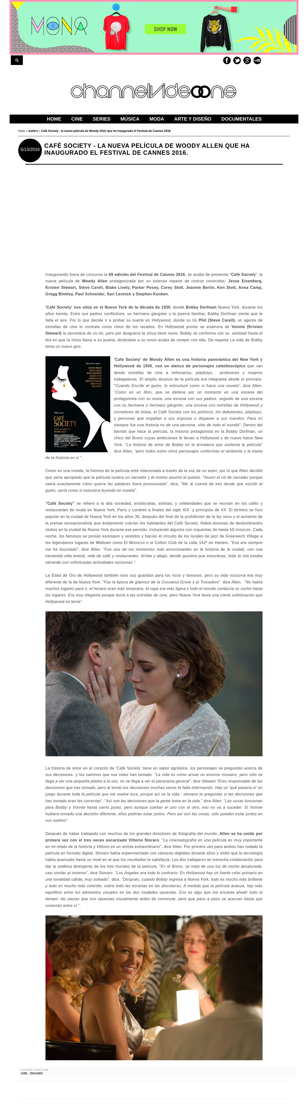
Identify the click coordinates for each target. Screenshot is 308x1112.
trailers (36, 1073)
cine (24, 1073)
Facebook (227, 60)
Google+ (247, 60)
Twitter (237, 60)
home (54, 119)
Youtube (257, 60)
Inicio (22, 131)
